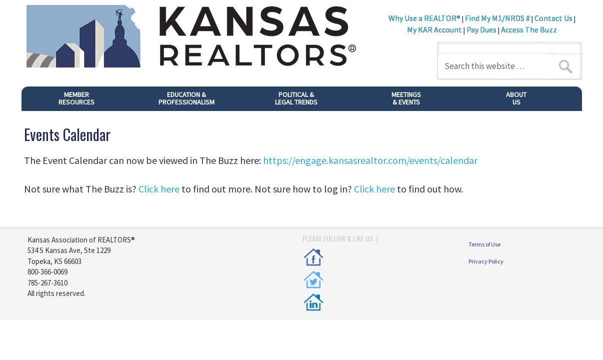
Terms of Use (484, 244)
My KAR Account (435, 29)
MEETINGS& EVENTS (406, 98)
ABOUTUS (516, 98)
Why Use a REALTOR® (424, 18)
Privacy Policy (486, 261)
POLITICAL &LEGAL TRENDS (296, 98)
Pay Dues (481, 29)
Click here (159, 188)
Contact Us (553, 18)
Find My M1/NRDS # (497, 18)
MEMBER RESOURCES (76, 98)
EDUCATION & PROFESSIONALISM (186, 98)
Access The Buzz (529, 29)
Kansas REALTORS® (202, 37)
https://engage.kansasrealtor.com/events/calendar (370, 160)
